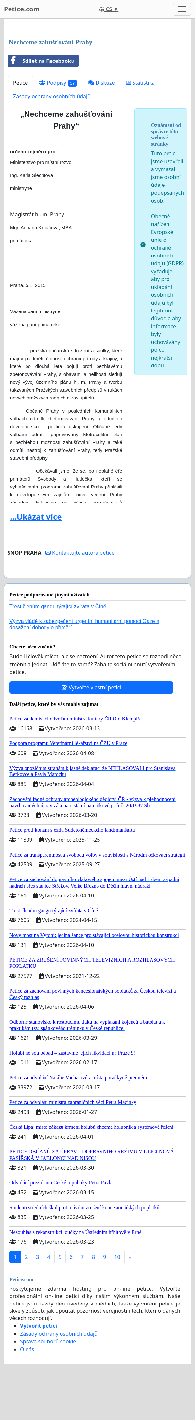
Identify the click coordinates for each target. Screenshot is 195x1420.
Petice (20, 82)
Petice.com (22, 9)
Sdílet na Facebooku (41, 61)
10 (117, 1257)
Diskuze (101, 82)
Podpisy (58, 83)
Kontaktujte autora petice (80, 552)
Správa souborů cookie (48, 1341)
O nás (27, 1349)
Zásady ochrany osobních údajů (52, 96)
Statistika (140, 82)
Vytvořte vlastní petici (91, 687)
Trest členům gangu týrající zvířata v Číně (57, 606)
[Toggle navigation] (182, 9)
